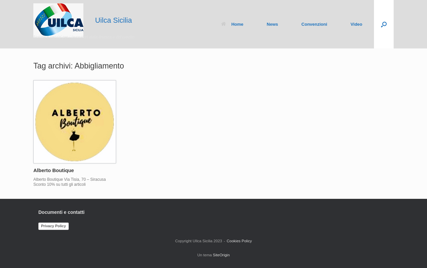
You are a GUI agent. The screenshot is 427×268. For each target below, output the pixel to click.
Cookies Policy (239, 241)
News (272, 24)
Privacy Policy (53, 226)
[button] (384, 24)
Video (356, 24)
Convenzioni (314, 24)
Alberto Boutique (53, 170)
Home (232, 24)
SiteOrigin (221, 255)
